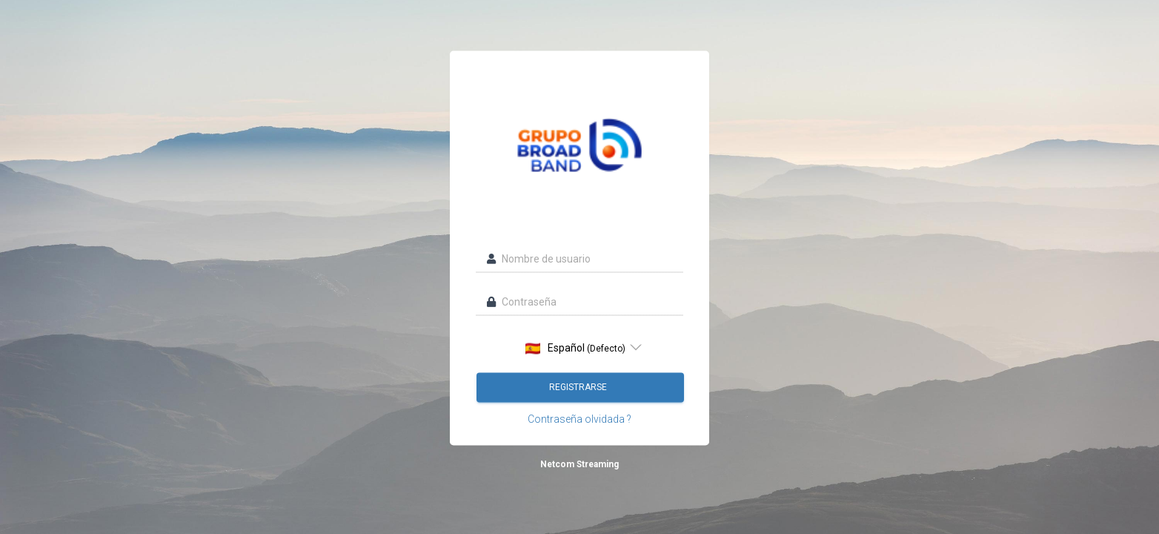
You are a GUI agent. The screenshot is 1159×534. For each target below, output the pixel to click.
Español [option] (575, 348)
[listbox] (579, 348)
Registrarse (579, 387)
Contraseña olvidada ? (579, 419)
